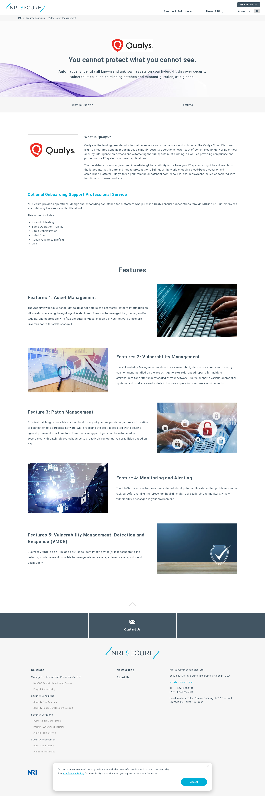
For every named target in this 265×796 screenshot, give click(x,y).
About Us (244, 11)
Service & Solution (176, 11)
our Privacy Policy (73, 773)
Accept (194, 782)
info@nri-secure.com (181, 682)
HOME (19, 18)
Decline (208, 765)
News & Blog (215, 11)
